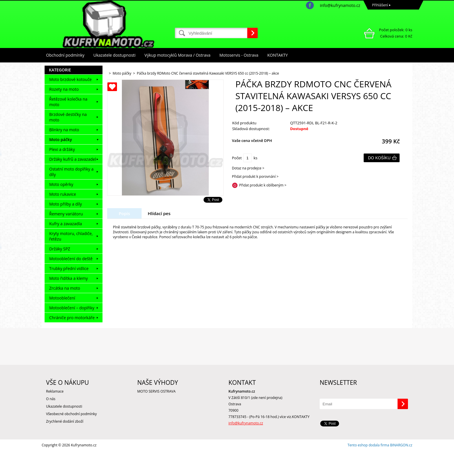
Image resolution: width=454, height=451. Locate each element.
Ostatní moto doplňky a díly (71, 171)
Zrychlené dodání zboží (64, 421)
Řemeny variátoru (66, 214)
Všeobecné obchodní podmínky (71, 413)
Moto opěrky (61, 184)
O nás (50, 398)
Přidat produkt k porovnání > (255, 176)
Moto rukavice (62, 194)
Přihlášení (380, 5)
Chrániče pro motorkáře (72, 317)
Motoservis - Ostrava (238, 55)
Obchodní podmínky (65, 55)
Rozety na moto (64, 89)
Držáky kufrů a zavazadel (72, 159)
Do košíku (379, 158)
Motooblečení (62, 298)
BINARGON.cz (401, 445)
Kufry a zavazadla (65, 223)
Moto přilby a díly (65, 204)
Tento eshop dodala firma (368, 445)
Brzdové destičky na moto (68, 117)
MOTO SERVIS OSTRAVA (156, 391)
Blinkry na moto (64, 129)
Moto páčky (60, 139)
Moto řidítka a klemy (68, 278)
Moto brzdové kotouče (70, 79)
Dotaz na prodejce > (248, 168)
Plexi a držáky (62, 149)
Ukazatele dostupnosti (115, 55)
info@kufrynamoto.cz (340, 5)
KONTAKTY (277, 55)
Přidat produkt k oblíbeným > (262, 185)
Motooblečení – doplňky (71, 307)
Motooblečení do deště (71, 258)
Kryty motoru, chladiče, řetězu (71, 236)
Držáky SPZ (59, 249)
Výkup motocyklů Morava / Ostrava (177, 55)
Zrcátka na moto (64, 288)
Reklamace (54, 391)
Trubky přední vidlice (69, 268)
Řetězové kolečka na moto (68, 101)
